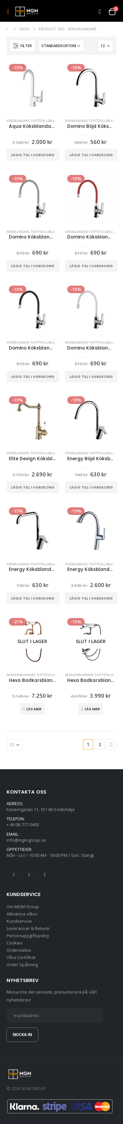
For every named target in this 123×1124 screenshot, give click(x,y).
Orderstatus (19, 950)
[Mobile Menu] (10, 11)
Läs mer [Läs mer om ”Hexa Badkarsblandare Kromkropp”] (92, 709)
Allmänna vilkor (22, 914)
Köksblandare (18, 121)
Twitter (29, 874)
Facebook (13, 874)
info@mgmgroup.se (26, 840)
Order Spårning (22, 965)
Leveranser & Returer (28, 928)
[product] (32, 88)
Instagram (44, 874)
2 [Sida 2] (99, 744)
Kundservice (19, 921)
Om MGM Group (23, 907)
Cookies (15, 943)
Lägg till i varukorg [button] (32, 154)
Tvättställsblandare (47, 121)
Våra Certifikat (21, 957)
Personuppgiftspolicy (28, 936)
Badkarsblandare (21, 675)
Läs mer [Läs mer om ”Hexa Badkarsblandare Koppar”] (33, 709)
